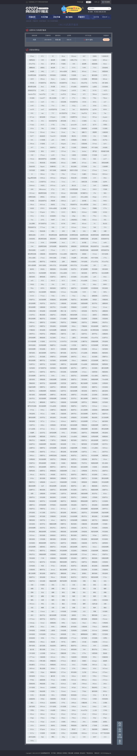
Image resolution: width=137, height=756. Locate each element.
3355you (53, 451)
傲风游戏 (94, 691)
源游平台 (73, 474)
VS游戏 (63, 64)
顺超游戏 (63, 410)
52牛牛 (105, 75)
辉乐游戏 (32, 531)
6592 (32, 113)
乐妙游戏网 (105, 512)
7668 (94, 227)
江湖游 (105, 702)
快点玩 (105, 223)
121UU (63, 212)
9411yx (53, 429)
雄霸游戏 (53, 623)
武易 (34, 39)
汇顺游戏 (94, 318)
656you (95, 680)
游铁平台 (73, 356)
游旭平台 (84, 535)
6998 (32, 189)
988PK (63, 140)
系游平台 (63, 527)
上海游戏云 (73, 219)
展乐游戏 (105, 269)
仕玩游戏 (53, 322)
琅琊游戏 (53, 664)
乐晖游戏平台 (105, 250)
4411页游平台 (63, 113)
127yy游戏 (95, 448)
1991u (73, 634)
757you (53, 680)
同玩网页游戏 (84, 250)
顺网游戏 (32, 60)
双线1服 (58, 39)
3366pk (42, 699)
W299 (84, 292)
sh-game (105, 117)
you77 (105, 159)
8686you (32, 661)
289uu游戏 (84, 330)
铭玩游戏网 (32, 360)
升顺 (105, 596)
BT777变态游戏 (105, 733)
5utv (74, 109)
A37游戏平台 (42, 368)
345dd (94, 105)
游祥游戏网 (53, 432)
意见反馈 (82, 753)
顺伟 (94, 596)
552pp (63, 216)
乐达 (42, 592)
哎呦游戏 (84, 147)
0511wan (32, 193)
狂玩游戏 (63, 136)
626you (74, 676)
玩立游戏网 (42, 292)
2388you (84, 668)
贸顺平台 (42, 387)
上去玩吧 (84, 307)
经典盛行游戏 (105, 151)
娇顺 (53, 588)
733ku (53, 296)
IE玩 (105, 219)
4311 (53, 94)
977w (73, 98)
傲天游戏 (32, 706)
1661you (53, 657)
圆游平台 (73, 645)
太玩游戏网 (84, 421)
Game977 (42, 98)
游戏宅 (95, 315)
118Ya (53, 223)
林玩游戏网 (42, 467)
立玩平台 (105, 296)
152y (94, 136)
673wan (84, 170)
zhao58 (84, 124)
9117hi (94, 90)
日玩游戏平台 (42, 200)
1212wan (84, 315)
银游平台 (84, 505)
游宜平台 (84, 455)
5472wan (105, 668)
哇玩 (105, 193)
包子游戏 (84, 638)
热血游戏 (53, 645)
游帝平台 (105, 508)
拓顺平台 (73, 562)
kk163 (32, 102)
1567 (63, 227)
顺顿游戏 (73, 429)
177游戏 (94, 725)
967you (42, 413)
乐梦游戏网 (94, 436)
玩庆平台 (63, 391)
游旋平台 (53, 315)
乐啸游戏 (84, 524)
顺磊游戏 (105, 550)
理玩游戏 (63, 577)
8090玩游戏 (32, 345)
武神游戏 (105, 630)
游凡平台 (105, 444)
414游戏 (63, 680)
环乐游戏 (94, 527)
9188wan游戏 (53, 208)
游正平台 (53, 307)
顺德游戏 (42, 337)
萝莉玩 (42, 197)
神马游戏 (73, 672)
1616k (42, 242)
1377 (53, 71)
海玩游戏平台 (63, 246)
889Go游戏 (84, 257)
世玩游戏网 (32, 307)
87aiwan (105, 619)
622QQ (105, 212)
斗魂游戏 (94, 642)
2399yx (74, 653)
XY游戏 (94, 155)
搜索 (120, 725)
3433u (94, 668)
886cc (84, 216)
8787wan (52, 185)
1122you (105, 406)
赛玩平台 (84, 516)
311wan (105, 307)
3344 (84, 649)
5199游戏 (73, 611)
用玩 (84, 588)
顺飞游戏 (105, 345)
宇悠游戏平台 (32, 227)
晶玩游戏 (63, 486)
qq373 (73, 250)
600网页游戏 (53, 455)
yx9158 (74, 90)
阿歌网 (53, 200)
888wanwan (42, 189)
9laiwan (84, 706)
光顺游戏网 (105, 558)
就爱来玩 (42, 547)
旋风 (84, 486)
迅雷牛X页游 (73, 170)
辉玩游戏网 (105, 429)
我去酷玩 (32, 664)
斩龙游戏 (32, 638)
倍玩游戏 (42, 311)
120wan (74, 128)
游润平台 (105, 535)
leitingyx (94, 661)
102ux (73, 151)
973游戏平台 (42, 83)
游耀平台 (53, 394)
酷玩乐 (74, 661)
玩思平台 (63, 288)
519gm (32, 718)
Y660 (94, 292)
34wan (32, 181)
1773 (63, 250)
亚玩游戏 (42, 330)
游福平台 (84, 478)
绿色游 (95, 299)
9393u (94, 451)
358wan (32, 143)
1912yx (32, 729)
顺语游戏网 (73, 315)
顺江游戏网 (32, 573)
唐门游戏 (105, 83)
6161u (73, 664)
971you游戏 (84, 265)
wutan (63, 109)
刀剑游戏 (63, 725)
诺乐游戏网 (42, 398)
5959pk (95, 535)
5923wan (73, 680)
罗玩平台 (94, 470)
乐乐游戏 (105, 86)
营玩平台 (42, 474)
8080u (63, 623)
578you (42, 718)
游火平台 (32, 273)
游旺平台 (94, 520)
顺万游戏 (63, 425)
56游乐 (32, 208)
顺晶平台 (42, 318)
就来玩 (53, 725)
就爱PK (74, 642)
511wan (32, 242)
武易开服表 (42, 21)
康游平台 (53, 547)
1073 (84, 94)
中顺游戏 (32, 330)
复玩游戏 (42, 573)
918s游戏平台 (74, 102)
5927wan (52, 197)
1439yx (63, 619)
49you (63, 56)
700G (32, 121)
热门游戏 (69, 17)
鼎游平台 (105, 470)
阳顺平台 (63, 524)
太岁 (42, 486)
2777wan (32, 657)
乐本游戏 (32, 566)
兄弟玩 (95, 56)
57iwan (32, 721)
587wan (94, 117)
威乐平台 (73, 368)
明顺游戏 (84, 425)
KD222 (63, 86)
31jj (95, 121)
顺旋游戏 (32, 383)
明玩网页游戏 (53, 235)
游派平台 (53, 489)
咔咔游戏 (53, 75)
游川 (53, 611)
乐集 (94, 588)
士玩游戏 (63, 497)
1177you (94, 421)
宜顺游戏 (94, 322)
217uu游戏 (32, 429)
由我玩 (105, 721)
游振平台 (84, 345)
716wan (32, 159)
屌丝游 (84, 140)
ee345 (32, 105)
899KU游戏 (53, 257)
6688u (53, 626)
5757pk (32, 410)
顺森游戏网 (94, 489)
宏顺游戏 (63, 478)
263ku (84, 159)
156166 (84, 102)
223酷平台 (84, 341)
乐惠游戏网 (94, 425)
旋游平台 (63, 543)
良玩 (53, 604)
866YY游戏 (94, 257)
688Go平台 (53, 265)
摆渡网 (95, 132)
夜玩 (42, 151)
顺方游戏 (32, 394)
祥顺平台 (53, 356)
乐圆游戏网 (63, 470)
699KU (74, 223)
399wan (42, 79)
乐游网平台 (73, 117)
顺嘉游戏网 (63, 558)
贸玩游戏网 (73, 387)
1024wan (84, 212)
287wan (105, 121)
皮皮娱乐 (42, 136)
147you (74, 208)
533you (95, 280)
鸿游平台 (73, 299)
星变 (105, 11)
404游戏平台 (84, 86)
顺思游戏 (105, 372)
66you (105, 64)
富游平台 (105, 497)
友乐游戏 (32, 543)
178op (63, 124)
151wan (94, 254)
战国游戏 (42, 680)
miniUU (74, 197)
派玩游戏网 (63, 299)
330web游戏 (63, 269)
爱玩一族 (63, 311)
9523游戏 (63, 706)
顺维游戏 (42, 277)
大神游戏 (42, 630)
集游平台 (73, 577)
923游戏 (105, 611)
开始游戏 (106, 39)
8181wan (42, 204)
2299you (53, 634)
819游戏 (105, 524)
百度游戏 (84, 143)
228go (73, 216)
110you (105, 459)
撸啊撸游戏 (84, 634)
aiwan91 (53, 721)
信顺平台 (73, 394)
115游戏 (84, 121)
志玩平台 (42, 432)
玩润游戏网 (73, 372)
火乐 (84, 611)
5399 (42, 60)
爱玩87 (74, 729)
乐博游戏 (84, 470)
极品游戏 (53, 497)
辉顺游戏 (53, 470)
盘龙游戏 (53, 702)
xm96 (105, 242)
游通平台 (42, 470)
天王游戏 (105, 634)
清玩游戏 (42, 577)
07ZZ (42, 280)
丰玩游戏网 (105, 482)
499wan (105, 60)
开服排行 (81, 17)
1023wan (63, 664)
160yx (105, 178)
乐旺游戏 (84, 311)
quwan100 (73, 124)
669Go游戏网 (32, 265)
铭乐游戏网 (84, 299)
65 (32, 174)
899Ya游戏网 (63, 265)
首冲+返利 (89, 39)
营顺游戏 (94, 402)
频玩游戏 (84, 566)
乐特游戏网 (32, 337)
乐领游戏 (63, 402)
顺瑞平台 (84, 474)
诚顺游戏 (105, 303)
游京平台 (94, 303)
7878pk (32, 680)
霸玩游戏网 (105, 478)
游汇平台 (84, 527)
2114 (105, 737)
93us (94, 166)
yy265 (53, 155)
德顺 (53, 592)
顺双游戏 (94, 615)
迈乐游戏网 (84, 288)
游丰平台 (42, 375)
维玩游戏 (105, 432)
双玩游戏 (84, 539)
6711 (42, 56)
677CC (105, 197)
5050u (84, 615)
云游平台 (63, 493)
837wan (84, 162)
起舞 (63, 261)
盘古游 (32, 649)
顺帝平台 (42, 360)
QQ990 (105, 181)
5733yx (105, 577)
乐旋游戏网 (63, 505)
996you (53, 577)
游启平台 (53, 543)
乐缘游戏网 (105, 566)
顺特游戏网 (94, 539)
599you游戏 (32, 257)
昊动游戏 (105, 67)
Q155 (105, 143)
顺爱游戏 (42, 436)
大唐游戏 (84, 626)
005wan (63, 162)
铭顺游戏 (84, 360)
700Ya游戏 (84, 261)
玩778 (94, 124)
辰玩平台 (94, 493)
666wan (105, 79)
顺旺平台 (105, 360)
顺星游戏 (105, 455)
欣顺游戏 (84, 520)
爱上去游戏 (53, 98)
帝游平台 (63, 322)
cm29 (42, 102)
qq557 (73, 200)
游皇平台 (53, 459)
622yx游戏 (95, 375)
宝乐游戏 (94, 478)
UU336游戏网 (32, 341)
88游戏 (32, 200)
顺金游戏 (94, 417)
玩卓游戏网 (42, 273)
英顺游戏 (53, 550)
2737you (105, 680)
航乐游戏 (94, 429)
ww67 (42, 109)
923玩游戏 (42, 634)
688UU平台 (73, 265)
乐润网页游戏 (74, 235)
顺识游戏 (42, 315)
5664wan (94, 174)
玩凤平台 (32, 364)
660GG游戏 (42, 265)
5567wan (73, 714)
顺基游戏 (94, 486)
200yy (42, 284)
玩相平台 (42, 372)
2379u (73, 668)
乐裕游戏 (105, 527)
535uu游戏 (53, 406)
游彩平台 (32, 292)
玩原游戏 (63, 379)
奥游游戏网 (63, 238)
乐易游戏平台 (105, 238)
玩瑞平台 (53, 277)
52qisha (74, 623)
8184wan (32, 185)
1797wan (63, 151)
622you (53, 729)
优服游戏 (105, 729)
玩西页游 (94, 372)
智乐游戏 (53, 562)
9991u (94, 657)
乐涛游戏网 (32, 527)
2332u (94, 695)
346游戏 (53, 733)
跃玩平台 (105, 486)
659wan (94, 714)
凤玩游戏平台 (95, 246)
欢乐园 (84, 242)
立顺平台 (53, 410)
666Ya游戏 (105, 254)
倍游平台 (84, 577)
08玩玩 (42, 269)
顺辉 (105, 588)
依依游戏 (32, 238)
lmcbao (84, 151)
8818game (63, 178)
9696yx (105, 691)
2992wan (84, 645)
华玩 (42, 604)
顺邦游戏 (84, 444)
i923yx (105, 493)
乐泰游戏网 (53, 379)
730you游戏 (73, 292)
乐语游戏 (105, 562)
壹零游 (32, 626)
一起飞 (105, 90)
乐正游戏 (63, 615)
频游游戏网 (32, 486)
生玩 (105, 581)
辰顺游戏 (73, 543)
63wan (94, 71)
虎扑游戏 (63, 121)
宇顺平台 (42, 508)
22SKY (53, 151)
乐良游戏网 (53, 311)
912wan (32, 132)
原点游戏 (73, 166)
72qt (105, 113)
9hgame (42, 166)
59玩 (53, 227)
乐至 (32, 607)
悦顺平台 (42, 448)
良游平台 (84, 406)
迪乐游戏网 (73, 531)
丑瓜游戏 (63, 102)
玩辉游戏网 (42, 394)
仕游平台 (84, 451)
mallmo (63, 79)
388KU (105, 284)
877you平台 (94, 261)
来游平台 (73, 566)
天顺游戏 (73, 322)
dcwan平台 (84, 710)
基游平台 (32, 497)
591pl (94, 718)
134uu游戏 (63, 345)
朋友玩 (74, 71)
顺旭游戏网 (42, 543)
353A (63, 219)
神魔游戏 (53, 661)
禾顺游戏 (73, 307)
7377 (73, 181)
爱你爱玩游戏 (32, 86)
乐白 (84, 592)
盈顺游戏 (63, 330)
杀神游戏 (63, 634)
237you (63, 668)
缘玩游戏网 (94, 440)
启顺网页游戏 (105, 235)
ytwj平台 (63, 94)
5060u (94, 162)
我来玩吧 (105, 626)
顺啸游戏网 (53, 524)
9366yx (42, 710)
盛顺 (42, 596)
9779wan (84, 699)
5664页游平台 (53, 121)
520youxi (73, 56)
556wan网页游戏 (84, 205)
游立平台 (73, 353)
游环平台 (94, 334)
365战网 (73, 257)
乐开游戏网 (53, 448)
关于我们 (53, 753)
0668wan (84, 733)
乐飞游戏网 (94, 444)
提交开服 (96, 17)
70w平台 (94, 83)
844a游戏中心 (74, 79)
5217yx (32, 733)
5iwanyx (73, 691)
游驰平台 (94, 398)
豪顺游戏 (42, 402)
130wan (94, 307)
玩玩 (94, 159)
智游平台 (53, 147)
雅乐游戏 (32, 421)
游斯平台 (84, 558)
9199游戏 (63, 611)
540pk (53, 683)
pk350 (73, 508)
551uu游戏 (84, 364)
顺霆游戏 (73, 463)
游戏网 (32, 71)
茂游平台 (73, 539)
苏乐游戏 (63, 372)
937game (52, 117)
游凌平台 (84, 432)
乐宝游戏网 (94, 360)
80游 (42, 566)
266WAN (42, 725)
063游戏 (73, 482)
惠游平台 (73, 410)
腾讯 (53, 737)
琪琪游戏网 (105, 162)
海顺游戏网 (94, 379)
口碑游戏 (63, 75)
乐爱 (42, 600)
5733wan (42, 664)
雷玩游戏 (53, 326)
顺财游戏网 (63, 562)
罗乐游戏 (73, 432)
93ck (42, 64)
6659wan (105, 448)
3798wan (84, 683)
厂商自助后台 (89, 753)
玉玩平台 (53, 512)
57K (63, 166)
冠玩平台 (73, 478)
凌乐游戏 (32, 524)
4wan (63, 242)
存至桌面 (119, 737)
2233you (53, 421)
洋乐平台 (32, 562)
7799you (94, 626)
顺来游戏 (105, 353)
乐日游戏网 (84, 417)
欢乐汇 (84, 676)
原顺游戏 (42, 379)
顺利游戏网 (32, 417)
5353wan (73, 227)
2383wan (94, 672)
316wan (84, 117)
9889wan (84, 680)
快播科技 (53, 166)
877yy (53, 189)
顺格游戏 (53, 292)
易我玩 (42, 67)
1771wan (73, 638)
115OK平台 (63, 341)
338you (32, 204)
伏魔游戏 (84, 702)
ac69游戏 (94, 128)
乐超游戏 (63, 455)
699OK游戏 (84, 337)
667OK (63, 223)
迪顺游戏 (94, 296)
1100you (73, 706)
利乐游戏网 (42, 459)
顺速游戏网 (73, 318)
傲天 (73, 334)
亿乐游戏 (105, 501)
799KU (105, 200)
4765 (63, 189)
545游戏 (42, 733)
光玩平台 (42, 527)
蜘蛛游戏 (53, 672)
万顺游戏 (63, 440)
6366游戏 (84, 178)
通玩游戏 (63, 451)
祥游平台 (32, 299)
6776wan (63, 661)
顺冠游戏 (32, 501)
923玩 (32, 695)
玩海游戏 (63, 349)
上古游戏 (42, 653)
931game (42, 212)
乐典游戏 (84, 497)
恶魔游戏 (63, 653)
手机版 (79, 2)
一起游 (74, 683)
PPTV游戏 (94, 147)
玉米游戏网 (53, 242)
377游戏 (63, 257)
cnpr (42, 113)
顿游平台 (63, 501)
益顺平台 (32, 489)
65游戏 (95, 212)
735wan (74, 159)
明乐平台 (94, 311)
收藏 (120, 731)
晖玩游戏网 (32, 318)
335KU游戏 (73, 341)
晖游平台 (32, 467)
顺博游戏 (105, 364)
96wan (73, 83)
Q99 (94, 265)
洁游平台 (32, 425)
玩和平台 (53, 353)
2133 (94, 178)
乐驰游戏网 (63, 482)
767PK (105, 280)
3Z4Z (63, 284)
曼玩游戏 (63, 512)
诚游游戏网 (94, 250)
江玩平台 (32, 315)
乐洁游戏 (94, 569)
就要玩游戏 (63, 638)
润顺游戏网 (42, 554)
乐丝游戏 (32, 516)
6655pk (74, 687)
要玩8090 (53, 238)
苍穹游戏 (53, 505)
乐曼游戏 (53, 558)
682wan (84, 223)
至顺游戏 (94, 619)
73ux (32, 219)
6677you (42, 429)
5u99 (94, 185)
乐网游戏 (32, 459)
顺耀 (42, 607)
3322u (105, 105)
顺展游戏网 (94, 463)
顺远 (94, 581)
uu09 (94, 277)
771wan (42, 296)
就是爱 (53, 642)
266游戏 (105, 147)
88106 (105, 109)
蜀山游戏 (42, 668)
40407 (94, 737)
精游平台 (32, 581)
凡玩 (63, 585)
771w (52, 105)
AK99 (32, 79)
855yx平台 (32, 402)
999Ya (53, 212)
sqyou (84, 75)
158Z (32, 155)
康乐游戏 (32, 539)
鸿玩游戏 (32, 413)
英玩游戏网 (53, 486)
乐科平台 (42, 520)
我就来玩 (94, 687)
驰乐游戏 (84, 273)
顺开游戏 (73, 440)
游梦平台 (84, 368)
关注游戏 (107, 2)
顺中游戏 (63, 353)
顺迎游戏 (53, 269)
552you (84, 227)
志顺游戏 (42, 493)
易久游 (74, 185)
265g (63, 737)
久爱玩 (95, 600)
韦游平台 (32, 508)
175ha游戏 (63, 128)
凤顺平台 (73, 406)
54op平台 (84, 113)
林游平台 (73, 455)
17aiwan (42, 611)
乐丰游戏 (53, 493)
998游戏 (84, 448)
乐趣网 (32, 432)
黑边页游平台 (84, 109)
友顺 (63, 607)
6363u (63, 375)
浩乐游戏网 (84, 413)
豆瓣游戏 (63, 626)
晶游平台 (32, 444)
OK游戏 (32, 98)
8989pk (74, 573)
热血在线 (32, 166)
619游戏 (32, 691)
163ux (42, 147)
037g (105, 216)
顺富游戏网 (94, 577)
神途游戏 (42, 683)
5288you (63, 710)
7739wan (105, 676)
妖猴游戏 (63, 170)
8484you (94, 554)
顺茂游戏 (53, 391)
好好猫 (84, 200)
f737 (74, 242)
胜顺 (63, 600)
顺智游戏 (63, 531)
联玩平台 (53, 527)
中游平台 (32, 550)
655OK (74, 280)
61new (84, 189)
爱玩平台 (94, 649)
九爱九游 (94, 604)
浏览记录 (104, 17)
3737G (73, 67)
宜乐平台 (73, 398)
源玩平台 (94, 459)
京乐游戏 (73, 277)
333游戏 (42, 143)
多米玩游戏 (32, 737)
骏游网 (84, 64)
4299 (105, 265)
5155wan (63, 292)
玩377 (32, 136)
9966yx (74, 326)
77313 (94, 67)
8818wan (105, 174)
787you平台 (105, 261)
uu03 (32, 280)
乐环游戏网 (53, 246)
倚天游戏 (42, 516)
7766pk (84, 691)
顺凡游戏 (53, 273)
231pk (73, 470)
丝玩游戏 (73, 303)
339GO (95, 189)
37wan (32, 56)
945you (95, 683)
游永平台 (53, 303)
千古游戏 (84, 664)
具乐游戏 (42, 356)
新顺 (73, 607)
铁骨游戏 (73, 695)
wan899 (42, 250)
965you (63, 337)
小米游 (63, 117)
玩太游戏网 (105, 273)
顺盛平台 (53, 345)
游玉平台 (32, 356)
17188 (42, 558)
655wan (94, 219)
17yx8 (84, 185)
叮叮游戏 (84, 166)
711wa (63, 181)
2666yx (74, 710)
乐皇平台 (94, 543)
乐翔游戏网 (53, 398)
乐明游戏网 (42, 505)
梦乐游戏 (32, 512)
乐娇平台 (84, 562)
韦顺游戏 (84, 550)
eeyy (73, 737)
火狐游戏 (105, 132)
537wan (94, 143)
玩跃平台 (84, 334)
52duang (32, 623)
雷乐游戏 (84, 379)
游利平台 (32, 334)
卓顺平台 (63, 364)
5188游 (95, 699)
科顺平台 (42, 326)
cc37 (53, 143)
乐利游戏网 (73, 520)
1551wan (105, 642)
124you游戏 (105, 246)
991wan (42, 132)
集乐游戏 (63, 436)
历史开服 (56, 17)
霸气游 (95, 151)
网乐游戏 (73, 467)
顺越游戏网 (53, 581)
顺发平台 (105, 375)
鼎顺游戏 (73, 246)
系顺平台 (105, 356)
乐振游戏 (84, 543)
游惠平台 (105, 489)
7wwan (105, 170)
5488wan (73, 588)
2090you (73, 702)
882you (84, 356)
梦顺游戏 (53, 334)
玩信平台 (73, 269)
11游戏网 (105, 166)
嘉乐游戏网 (73, 425)
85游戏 (42, 585)
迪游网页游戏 (84, 235)
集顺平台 (73, 421)
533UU (74, 273)
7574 (105, 227)
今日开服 (44, 17)
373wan (53, 250)
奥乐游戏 (73, 581)
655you (63, 714)
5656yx (42, 410)
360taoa (74, 94)
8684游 (32, 83)
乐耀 (105, 231)
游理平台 (84, 402)
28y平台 (105, 140)
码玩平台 (32, 554)
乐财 (84, 596)
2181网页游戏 (74, 189)
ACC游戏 (42, 512)
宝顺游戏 (53, 516)
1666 (73, 64)
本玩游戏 (63, 547)
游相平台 (105, 425)
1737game (63, 90)
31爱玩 (105, 638)
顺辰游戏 (32, 277)
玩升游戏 (53, 360)
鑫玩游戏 (105, 391)
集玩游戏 (94, 566)
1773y (105, 257)
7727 (53, 113)
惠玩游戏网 (73, 547)
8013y (73, 121)
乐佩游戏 (94, 482)
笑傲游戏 (105, 657)
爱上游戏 (105, 463)
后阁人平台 (73, 60)
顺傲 (73, 592)
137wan (94, 242)
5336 (84, 737)
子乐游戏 (105, 398)
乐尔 (84, 607)
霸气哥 (53, 64)
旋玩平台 (42, 562)
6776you (105, 672)
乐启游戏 (63, 554)
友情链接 (76, 753)
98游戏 (63, 463)
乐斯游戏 (53, 425)
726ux (94, 200)
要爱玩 (95, 634)
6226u (63, 676)
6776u (84, 653)
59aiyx (84, 623)
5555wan (94, 406)
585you (32, 714)
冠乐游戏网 (84, 467)
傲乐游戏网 (53, 615)
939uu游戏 (84, 394)
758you (105, 98)
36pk (42, 737)
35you (32, 212)
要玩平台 (53, 83)
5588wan (63, 200)
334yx (94, 204)
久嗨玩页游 (32, 311)
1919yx (32, 478)
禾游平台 (105, 554)
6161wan (94, 630)
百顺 (84, 581)
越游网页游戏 (63, 235)
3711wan (63, 649)
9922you (32, 604)
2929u (53, 375)
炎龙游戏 (53, 216)
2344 (32, 246)
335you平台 (94, 337)
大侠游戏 (53, 687)
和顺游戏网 (94, 432)
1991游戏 (32, 653)
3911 (63, 67)
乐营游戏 (73, 527)
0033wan (52, 178)
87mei (73, 113)
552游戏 (73, 75)
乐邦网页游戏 (84, 246)
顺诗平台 (53, 372)
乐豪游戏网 (84, 493)
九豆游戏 (32, 151)
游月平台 (105, 451)
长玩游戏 (94, 474)
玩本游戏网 (73, 402)
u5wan (84, 714)
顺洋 (32, 596)
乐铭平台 (73, 330)
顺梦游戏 (32, 470)
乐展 (105, 604)
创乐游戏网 (42, 299)
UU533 (32, 296)
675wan (94, 170)
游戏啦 (42, 170)
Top (120, 743)
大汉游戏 (105, 645)
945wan (63, 193)
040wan (42, 714)
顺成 (105, 607)
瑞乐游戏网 (73, 391)
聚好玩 (74, 212)
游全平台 (42, 615)
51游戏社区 (105, 56)
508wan (42, 174)
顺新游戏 (53, 478)
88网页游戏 (32, 197)
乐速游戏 (63, 413)
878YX (42, 208)
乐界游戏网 (63, 356)
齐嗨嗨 (95, 208)
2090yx (63, 657)
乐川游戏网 (105, 417)
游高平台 (42, 501)
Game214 (105, 94)
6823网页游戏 (95, 330)
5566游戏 (63, 630)
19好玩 (42, 185)
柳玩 (94, 592)
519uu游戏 (63, 307)
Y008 (52, 90)
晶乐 (32, 615)
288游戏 (53, 474)
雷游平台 (73, 497)
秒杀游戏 (105, 699)
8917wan (63, 508)
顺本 (94, 607)
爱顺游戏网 (84, 501)
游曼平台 (53, 573)
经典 (89, 2)
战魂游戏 (32, 699)
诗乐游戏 (105, 387)
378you (74, 718)
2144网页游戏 (32, 75)
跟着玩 (84, 573)
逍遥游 (84, 254)
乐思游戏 (94, 410)
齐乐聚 (53, 86)
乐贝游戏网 (94, 345)
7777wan (42, 227)
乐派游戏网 (105, 505)
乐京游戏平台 (74, 238)
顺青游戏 (63, 387)
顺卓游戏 (73, 524)
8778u (63, 702)
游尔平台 (32, 398)
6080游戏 (32, 634)
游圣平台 (105, 440)
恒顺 (73, 231)
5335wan (63, 687)
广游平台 (53, 440)
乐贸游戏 (53, 554)
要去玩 (74, 136)
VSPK (84, 67)
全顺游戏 (42, 482)
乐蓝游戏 (53, 318)
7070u (94, 702)
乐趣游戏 (42, 440)
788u (42, 128)
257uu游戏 (84, 353)
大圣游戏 (94, 721)
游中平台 (73, 569)
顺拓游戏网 (42, 531)
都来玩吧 (73, 493)
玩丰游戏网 (53, 330)
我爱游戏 (32, 642)
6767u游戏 (53, 706)
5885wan (94, 664)
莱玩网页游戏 (42, 238)
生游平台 (32, 326)
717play (32, 124)
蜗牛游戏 (32, 645)
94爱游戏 (94, 653)
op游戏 (95, 86)
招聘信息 (59, 753)
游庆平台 (32, 372)
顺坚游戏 (73, 512)
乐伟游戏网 (63, 326)
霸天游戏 (84, 619)
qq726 (63, 185)
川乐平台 (73, 311)
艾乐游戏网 (32, 375)
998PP (53, 219)
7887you (84, 687)
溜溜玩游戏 (32, 235)
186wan (32, 474)
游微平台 (73, 379)
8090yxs (32, 455)
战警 (32, 493)
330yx (53, 174)
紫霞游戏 (105, 71)
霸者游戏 (32, 683)
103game (63, 143)
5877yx (42, 421)
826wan (53, 714)
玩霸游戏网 (84, 303)
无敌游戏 (53, 699)
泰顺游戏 (94, 353)
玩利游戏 (105, 330)
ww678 (32, 109)
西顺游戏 (94, 562)
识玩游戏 (42, 497)
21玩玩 (53, 128)
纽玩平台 (63, 474)
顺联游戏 (32, 520)
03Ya (84, 284)
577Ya (105, 208)
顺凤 (32, 600)
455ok (42, 216)
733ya (73, 296)
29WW (42, 235)
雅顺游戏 (105, 520)
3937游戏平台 (42, 223)
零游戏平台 (73, 204)
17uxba (32, 162)
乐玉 (84, 600)
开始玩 (95, 140)
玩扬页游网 (32, 387)
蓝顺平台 (42, 322)
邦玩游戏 (105, 341)
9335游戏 (32, 687)
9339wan (42, 702)
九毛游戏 (84, 630)
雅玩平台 (32, 440)
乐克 (73, 585)
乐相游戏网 (105, 547)
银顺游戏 (105, 436)
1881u (53, 695)
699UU (105, 204)
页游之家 (73, 178)
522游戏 (105, 128)
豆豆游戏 (105, 600)
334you (84, 208)
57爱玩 (32, 710)
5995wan (42, 706)
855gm (94, 197)
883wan (84, 71)
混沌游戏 (32, 676)
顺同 (53, 600)
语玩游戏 (73, 558)
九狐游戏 (105, 185)
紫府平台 (42, 261)
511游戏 (73, 147)
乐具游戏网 (42, 345)
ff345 (63, 105)
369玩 (42, 638)
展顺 (94, 231)
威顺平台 (32, 505)
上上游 (95, 710)
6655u (94, 102)
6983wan (32, 668)
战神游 (74, 615)
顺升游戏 (32, 353)
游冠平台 (84, 512)
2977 (32, 147)
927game (42, 729)
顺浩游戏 (53, 288)
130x (53, 284)
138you (53, 132)
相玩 (73, 600)
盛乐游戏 (32, 379)
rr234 (84, 105)
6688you (73, 721)
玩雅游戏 (42, 307)
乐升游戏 (105, 402)
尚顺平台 (42, 455)
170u (94, 193)
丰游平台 (42, 303)
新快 (63, 147)
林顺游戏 (105, 315)
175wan (42, 257)
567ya (32, 216)
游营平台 (42, 364)
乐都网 (74, 162)
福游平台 (105, 413)
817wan (32, 117)
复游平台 (94, 413)
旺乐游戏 (105, 539)
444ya (94, 284)
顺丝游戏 (42, 489)
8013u (94, 113)
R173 (63, 280)
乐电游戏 (63, 315)
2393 (84, 729)
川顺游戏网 (84, 429)
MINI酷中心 (84, 193)
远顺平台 (73, 383)
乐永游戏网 (73, 516)
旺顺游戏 (53, 299)
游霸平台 (94, 501)
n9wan (53, 520)
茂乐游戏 (105, 394)
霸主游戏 (42, 649)
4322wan (32, 535)
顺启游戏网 (94, 508)
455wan (105, 714)
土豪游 (53, 630)
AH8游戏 (84, 155)
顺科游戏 (53, 539)
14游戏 (74, 155)
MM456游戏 (73, 193)
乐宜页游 (63, 383)
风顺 (105, 592)
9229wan (63, 683)
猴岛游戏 (94, 75)
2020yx (53, 668)
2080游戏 (32, 630)
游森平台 (73, 288)
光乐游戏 (94, 356)
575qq (63, 204)
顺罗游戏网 (63, 581)
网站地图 (70, 753)
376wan (42, 155)
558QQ (32, 284)
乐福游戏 (105, 569)
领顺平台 (94, 387)
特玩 (63, 588)
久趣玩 (84, 174)
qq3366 (95, 109)
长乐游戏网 (53, 501)
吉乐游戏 (94, 368)
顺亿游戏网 (63, 569)
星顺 (32, 592)
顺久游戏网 (84, 398)
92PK (105, 706)
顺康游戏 (73, 501)
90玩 (84, 90)
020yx (105, 277)
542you (95, 547)
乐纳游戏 (84, 531)
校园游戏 (94, 64)
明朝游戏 (73, 725)
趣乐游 (53, 676)
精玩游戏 (53, 417)
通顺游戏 (63, 573)
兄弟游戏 (73, 630)
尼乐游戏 (63, 539)
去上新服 (63, 208)
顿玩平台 (32, 391)
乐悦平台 (84, 322)
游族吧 (105, 661)
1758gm (53, 718)
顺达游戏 (53, 444)
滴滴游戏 (84, 482)
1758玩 (105, 710)
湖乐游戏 (84, 391)
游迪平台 (42, 451)
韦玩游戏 (32, 558)
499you (42, 642)
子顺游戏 (84, 326)
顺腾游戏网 (105, 410)
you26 (105, 155)
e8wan (73, 143)
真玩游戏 (105, 467)
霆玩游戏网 (94, 524)
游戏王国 (84, 181)
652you (42, 676)
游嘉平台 (63, 277)
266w (84, 721)
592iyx (42, 626)
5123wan (73, 699)
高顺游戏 (84, 436)
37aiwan (63, 691)
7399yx (95, 676)
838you (74, 360)
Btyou (52, 79)
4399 (42, 90)
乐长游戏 (42, 581)
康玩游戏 (94, 516)
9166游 (74, 604)
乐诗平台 (42, 417)
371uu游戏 (63, 318)
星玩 (53, 231)
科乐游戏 (73, 489)
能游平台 (32, 577)
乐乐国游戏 (94, 288)
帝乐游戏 (105, 531)
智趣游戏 (73, 261)
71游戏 (105, 136)
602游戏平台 (63, 83)
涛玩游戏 (94, 505)
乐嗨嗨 (63, 60)
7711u (52, 638)
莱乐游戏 (105, 288)
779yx (94, 216)
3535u (73, 444)
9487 (63, 98)
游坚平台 (73, 375)
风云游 (63, 699)
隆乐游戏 (73, 535)
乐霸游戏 (63, 406)
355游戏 (42, 341)
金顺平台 (32, 448)
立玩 (84, 231)
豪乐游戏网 (105, 368)
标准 (96, 2)
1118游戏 (42, 140)
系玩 (42, 588)
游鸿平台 (63, 535)
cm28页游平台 (53, 109)
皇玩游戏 (63, 516)
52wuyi (42, 623)
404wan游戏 (63, 71)
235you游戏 (84, 277)
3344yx (95, 706)
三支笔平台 (42, 181)
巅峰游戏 (73, 619)
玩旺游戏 (84, 387)
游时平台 (73, 413)
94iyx (105, 687)
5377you (63, 672)
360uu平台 (84, 83)
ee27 (105, 102)
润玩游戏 (73, 505)
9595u (63, 432)
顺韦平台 (42, 569)
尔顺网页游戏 (84, 238)
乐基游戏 (32, 569)
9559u (53, 691)
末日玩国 (32, 170)
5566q (42, 105)
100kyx (95, 623)
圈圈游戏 (32, 67)
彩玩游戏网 (94, 326)
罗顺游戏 (63, 459)
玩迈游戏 (94, 383)
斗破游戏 (73, 657)
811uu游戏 (84, 280)
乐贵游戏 (84, 459)
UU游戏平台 (42, 75)
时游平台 (42, 334)
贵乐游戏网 (42, 406)
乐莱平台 (73, 459)
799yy (32, 288)
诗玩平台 (105, 322)
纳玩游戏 (63, 444)
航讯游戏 (42, 117)
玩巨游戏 (105, 349)
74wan (63, 155)
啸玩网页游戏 (32, 254)
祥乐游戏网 (94, 512)
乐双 (53, 607)
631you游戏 (32, 261)
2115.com (94, 733)
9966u (84, 98)
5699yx (105, 649)
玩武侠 (95, 60)
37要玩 (105, 124)
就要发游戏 (94, 364)
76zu (73, 132)
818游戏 (32, 451)
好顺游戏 (73, 417)
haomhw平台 (32, 94)
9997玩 (63, 642)
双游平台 (53, 619)
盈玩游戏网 (73, 554)
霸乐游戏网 (63, 489)
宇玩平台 (84, 463)
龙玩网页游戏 (95, 235)
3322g (73, 105)
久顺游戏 (63, 303)
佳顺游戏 (105, 334)
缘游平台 (105, 326)
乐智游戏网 (84, 508)
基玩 (94, 585)
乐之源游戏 (73, 733)
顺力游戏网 (73, 451)
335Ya (63, 296)
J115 (74, 284)
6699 (94, 645)
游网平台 (63, 645)
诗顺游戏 (105, 299)
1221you (84, 695)
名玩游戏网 (32, 303)
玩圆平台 (53, 402)
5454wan (63, 421)
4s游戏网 (52, 159)
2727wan (84, 554)
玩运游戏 (84, 318)
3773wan (32, 619)
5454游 (84, 642)
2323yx (53, 508)
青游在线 (42, 162)
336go (84, 296)
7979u (32, 740)
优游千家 (84, 725)
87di (42, 121)
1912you (63, 729)
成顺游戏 (105, 311)
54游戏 (53, 413)
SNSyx (63, 159)
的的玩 (53, 204)
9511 (53, 102)
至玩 (53, 585)
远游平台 (53, 387)
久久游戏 (84, 79)
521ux (53, 649)
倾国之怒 (101, 11)
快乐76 (53, 349)
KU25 (42, 124)
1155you (84, 372)
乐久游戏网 (84, 410)
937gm (42, 721)
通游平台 (73, 486)
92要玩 (32, 672)
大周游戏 (63, 695)
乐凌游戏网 (63, 429)
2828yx (42, 425)
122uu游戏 (74, 436)
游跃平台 (63, 467)
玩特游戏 (53, 368)
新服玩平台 (73, 254)
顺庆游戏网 (94, 531)
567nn (32, 128)
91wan (63, 132)
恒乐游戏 (42, 535)
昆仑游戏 (42, 695)
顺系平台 (42, 550)
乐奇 (63, 231)
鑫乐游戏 (105, 421)
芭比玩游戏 (32, 250)
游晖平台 (94, 273)
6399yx (63, 733)
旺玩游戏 (42, 349)
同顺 (94, 611)
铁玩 (63, 592)
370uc (63, 174)
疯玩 (32, 702)
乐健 (84, 585)
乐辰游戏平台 (53, 254)
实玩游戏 (84, 569)
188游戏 (53, 463)
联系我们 (65, 753)
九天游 (84, 672)
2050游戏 (94, 638)
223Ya (42, 219)
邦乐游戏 (94, 269)
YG (94, 223)
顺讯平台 (32, 482)
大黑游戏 (73, 140)
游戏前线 (84, 128)
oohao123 (52, 482)
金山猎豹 (32, 223)
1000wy (32, 231)
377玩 (53, 124)
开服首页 (32, 17)
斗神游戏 (105, 623)
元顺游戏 (42, 254)
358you (63, 718)
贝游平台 (84, 489)
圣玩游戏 (63, 448)
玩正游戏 (53, 337)
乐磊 (105, 585)
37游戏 (105, 189)
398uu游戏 (63, 417)
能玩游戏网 (73, 364)
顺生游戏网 (63, 368)
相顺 (32, 588)
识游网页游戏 (42, 246)
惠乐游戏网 (42, 353)
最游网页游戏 (42, 193)
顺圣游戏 (94, 558)
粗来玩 (32, 269)
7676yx (53, 566)
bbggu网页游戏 (32, 178)
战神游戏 (105, 543)
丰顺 (32, 611)
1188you (105, 474)
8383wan (94, 349)
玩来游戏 (63, 398)
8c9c (32, 140)
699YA (42, 288)
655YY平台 (53, 341)
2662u (105, 683)
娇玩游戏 (63, 566)
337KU (53, 193)
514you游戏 (63, 254)
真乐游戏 (42, 478)
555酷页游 (53, 261)
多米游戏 (73, 626)
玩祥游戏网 (32, 349)
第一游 (105, 695)
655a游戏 (73, 86)
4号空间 (84, 136)
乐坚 (32, 585)
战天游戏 (42, 645)
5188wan (42, 178)
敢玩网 (53, 67)
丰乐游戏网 (94, 455)
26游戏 (63, 721)
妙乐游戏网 (63, 360)
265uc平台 (32, 64)
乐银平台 (63, 334)
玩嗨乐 (84, 661)
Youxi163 (52, 136)
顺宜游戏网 (73, 349)
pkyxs (105, 615)
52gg (105, 664)
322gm (42, 672)
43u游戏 (53, 710)
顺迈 (53, 596)
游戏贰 (63, 197)
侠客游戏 (73, 649)
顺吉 (63, 604)
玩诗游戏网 (84, 375)
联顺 (63, 596)
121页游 (73, 345)
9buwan (42, 687)
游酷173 (84, 132)
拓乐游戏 (53, 364)
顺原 (73, 596)
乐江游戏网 (105, 516)
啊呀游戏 (94, 79)
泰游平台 (84, 547)
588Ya (105, 292)
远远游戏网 (53, 383)
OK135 (69, 39)
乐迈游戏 (73, 550)
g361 (53, 140)
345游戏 (94, 467)
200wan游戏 (84, 197)
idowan (53, 569)
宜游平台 (32, 463)
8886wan (32, 322)
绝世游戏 (84, 657)
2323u (32, 725)
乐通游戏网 (42, 391)
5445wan (52, 653)
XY (53, 56)
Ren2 (42, 86)
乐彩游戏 (105, 318)
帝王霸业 (96, 11)
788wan (94, 94)
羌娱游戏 (94, 729)
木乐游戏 (84, 349)
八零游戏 (94, 497)
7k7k (84, 60)
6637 (84, 56)
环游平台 (53, 436)
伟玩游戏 (105, 573)
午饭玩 (84, 219)
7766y (94, 98)
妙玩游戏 (94, 238)
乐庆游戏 (53, 531)
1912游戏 (105, 725)
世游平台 (84, 440)
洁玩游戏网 (32, 547)
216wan (53, 181)
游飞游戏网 (84, 269)
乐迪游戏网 (94, 550)
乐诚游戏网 (73, 448)
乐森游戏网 (42, 444)
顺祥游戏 (94, 573)
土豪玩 (74, 337)
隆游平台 (63, 520)
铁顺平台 (94, 391)
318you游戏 (63, 273)
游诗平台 (42, 383)
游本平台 (42, 619)
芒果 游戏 (42, 661)
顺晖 (84, 604)
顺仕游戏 (63, 394)
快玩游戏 (53, 162)
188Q (42, 71)
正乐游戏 (94, 394)
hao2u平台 (42, 94)
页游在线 (42, 231)
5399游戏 (42, 539)
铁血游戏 (42, 691)
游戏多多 (53, 535)
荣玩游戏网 (42, 463)
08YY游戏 (53, 170)
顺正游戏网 (84, 383)
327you (84, 718)
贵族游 (105, 653)
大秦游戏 (42, 657)
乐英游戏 (105, 383)
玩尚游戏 (32, 368)
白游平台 (105, 337)
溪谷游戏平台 (42, 159)
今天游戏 (94, 181)
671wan (74, 174)
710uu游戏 (105, 379)
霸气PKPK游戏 (32, 406)
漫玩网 (53, 60)
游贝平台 (42, 524)
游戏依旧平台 (32, 90)
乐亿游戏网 (32, 436)
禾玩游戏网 (63, 550)
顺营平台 (53, 467)
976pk (105, 718)
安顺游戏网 (94, 341)
